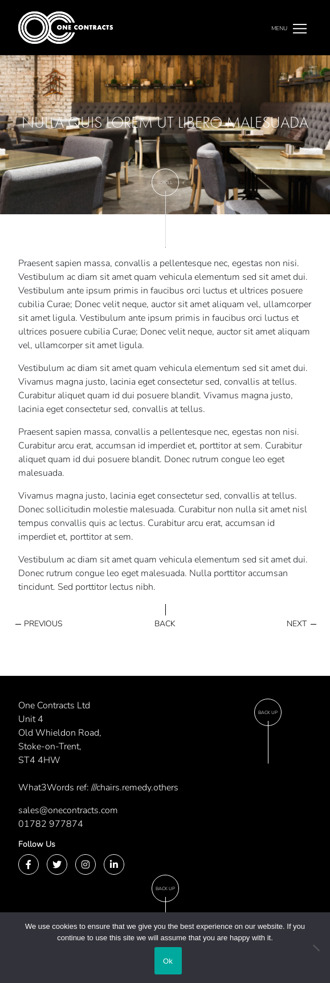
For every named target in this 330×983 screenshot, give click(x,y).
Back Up (268, 712)
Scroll (165, 182)
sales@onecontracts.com (68, 810)
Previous (43, 623)
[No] (315, 947)
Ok (168, 961)
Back (165, 623)
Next (297, 623)
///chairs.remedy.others (134, 787)
